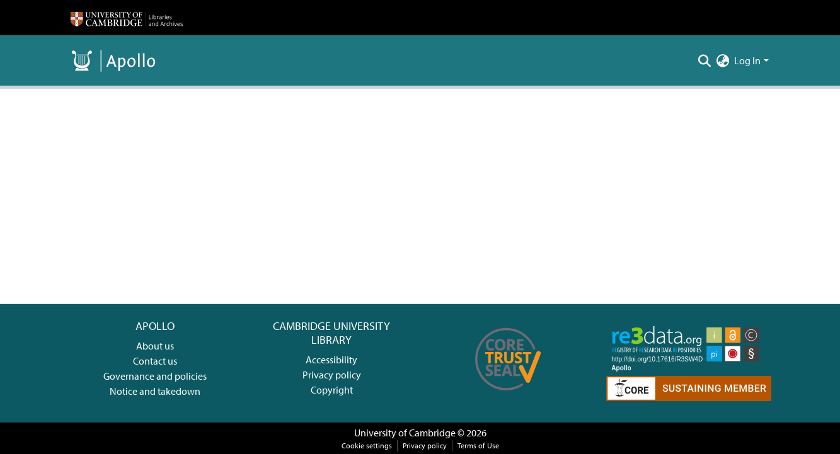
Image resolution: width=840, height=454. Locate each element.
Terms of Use (478, 445)
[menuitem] (722, 60)
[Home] (127, 17)
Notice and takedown (155, 391)
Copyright (332, 389)
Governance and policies (155, 376)
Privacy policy (331, 374)
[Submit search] (704, 60)
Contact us (155, 361)
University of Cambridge (405, 432)
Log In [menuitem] (747, 60)
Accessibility (331, 359)
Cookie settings (367, 445)
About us (155, 345)
